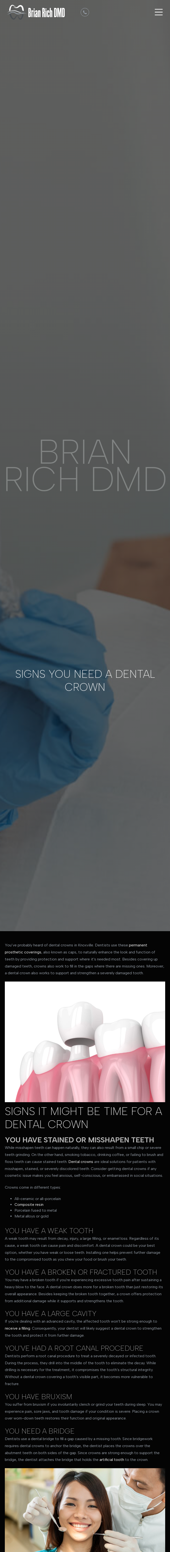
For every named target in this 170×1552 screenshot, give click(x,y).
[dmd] (85, 12)
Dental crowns (80, 1161)
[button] (158, 12)
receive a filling (17, 1328)
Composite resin (28, 1204)
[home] (34, 12)
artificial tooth (111, 1459)
